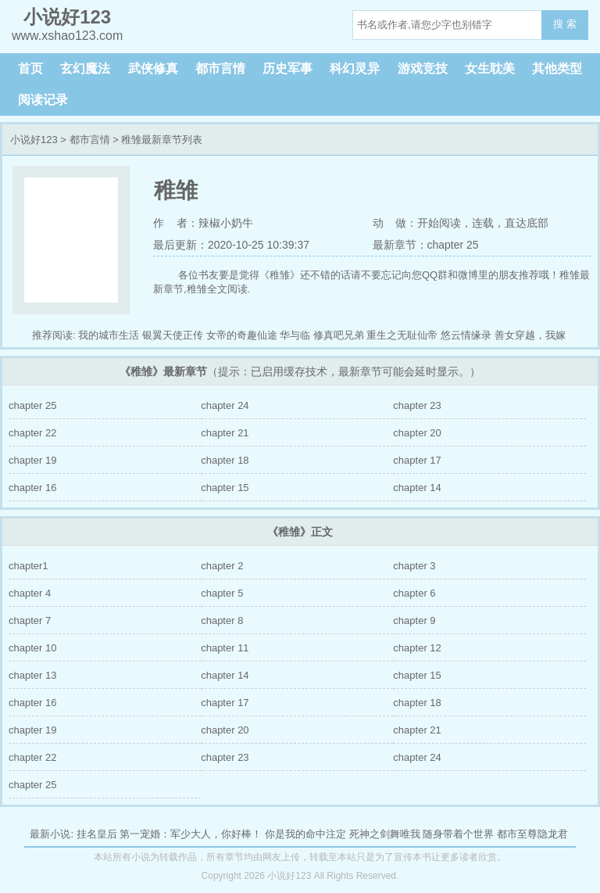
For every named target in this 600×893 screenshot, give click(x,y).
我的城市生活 (108, 335)
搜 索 (565, 24)
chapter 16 (32, 487)
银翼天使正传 (172, 335)
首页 (30, 68)
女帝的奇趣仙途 (241, 335)
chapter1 (28, 566)
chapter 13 (32, 675)
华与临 (295, 335)
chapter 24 (224, 405)
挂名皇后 (97, 834)
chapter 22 (32, 433)
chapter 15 (224, 487)
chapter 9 (414, 620)
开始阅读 (439, 223)
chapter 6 (414, 593)
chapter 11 (224, 648)
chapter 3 (414, 566)
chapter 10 (32, 648)
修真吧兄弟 (338, 335)
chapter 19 (32, 460)
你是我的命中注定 (305, 834)
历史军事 (287, 68)
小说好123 (34, 139)
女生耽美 (490, 68)
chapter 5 (222, 593)
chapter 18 (224, 460)
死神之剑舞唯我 (384, 834)
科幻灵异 (355, 68)
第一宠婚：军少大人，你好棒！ (191, 834)
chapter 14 (417, 487)
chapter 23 (417, 405)
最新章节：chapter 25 (426, 244)
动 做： (395, 223)
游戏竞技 (423, 68)
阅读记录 (43, 99)
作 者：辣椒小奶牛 (203, 223)
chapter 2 (222, 566)
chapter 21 (224, 433)
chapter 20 (417, 433)
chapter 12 (417, 648)
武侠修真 (153, 68)
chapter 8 (222, 620)
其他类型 (557, 68)
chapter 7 (30, 620)
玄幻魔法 (85, 68)
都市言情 (220, 68)
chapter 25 (32, 405)
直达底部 (526, 223)
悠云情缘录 (466, 335)
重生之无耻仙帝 (402, 335)
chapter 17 (417, 460)
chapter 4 (30, 593)
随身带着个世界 (458, 834)
